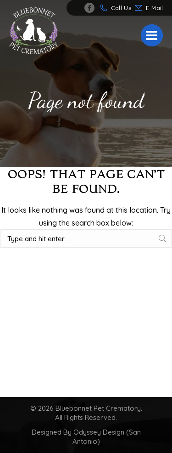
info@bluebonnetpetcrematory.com (156, 7)
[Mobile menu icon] (152, 35)
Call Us (121, 7)
